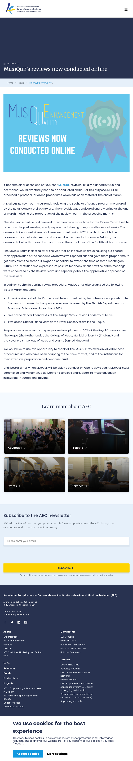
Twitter (13, 622)
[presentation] (66, 555)
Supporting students (71, 701)
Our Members (67, 636)
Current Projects (11, 702)
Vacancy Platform (70, 668)
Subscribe (64, 568)
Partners (7, 644)
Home (10, 82)
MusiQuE (64, 185)
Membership (67, 631)
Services (78, 486)
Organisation (10, 636)
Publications (10, 678)
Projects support (68, 679)
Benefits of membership (72, 644)
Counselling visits (69, 664)
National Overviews (70, 652)
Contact (7, 648)
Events (13, 486)
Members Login (68, 640)
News (21, 82)
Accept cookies (28, 754)
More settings (57, 754)
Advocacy (15, 448)
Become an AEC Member (73, 648)
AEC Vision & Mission (14, 640)
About (7, 631)
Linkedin (20, 622)
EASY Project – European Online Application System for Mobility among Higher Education (76, 687)
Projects (78, 448)
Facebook (6, 622)
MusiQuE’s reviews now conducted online (51, 82)
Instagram (26, 622)
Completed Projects (13, 706)
